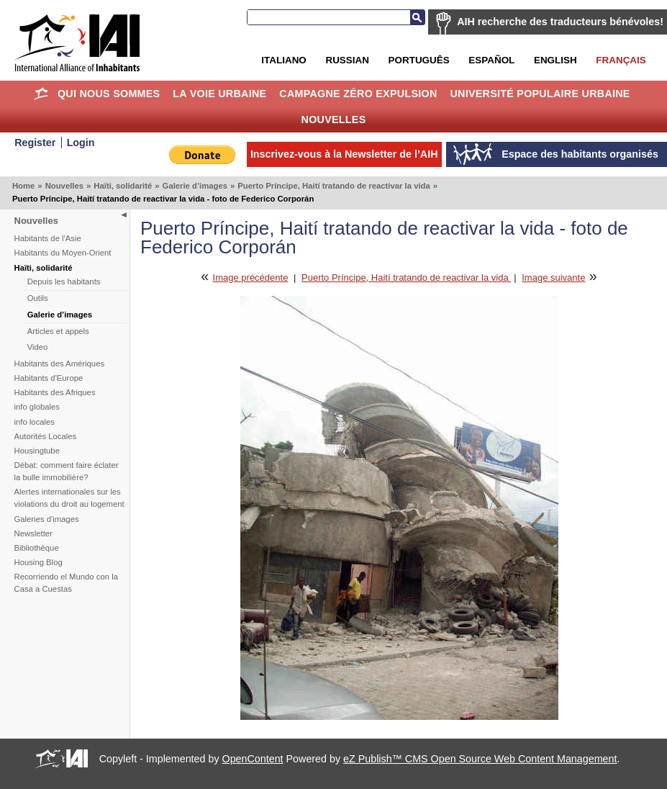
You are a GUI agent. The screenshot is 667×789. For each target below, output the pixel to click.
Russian (346, 60)
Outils (37, 298)
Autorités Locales (45, 436)
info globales (37, 406)
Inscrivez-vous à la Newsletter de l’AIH (344, 154)
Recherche (417, 17)
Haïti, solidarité (123, 185)
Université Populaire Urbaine (540, 93)
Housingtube (37, 450)
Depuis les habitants (64, 281)
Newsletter (33, 533)
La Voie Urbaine (219, 93)
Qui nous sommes (109, 93)
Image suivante (553, 277)
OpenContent (252, 759)
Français (620, 60)
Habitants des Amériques (59, 363)
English (555, 60)
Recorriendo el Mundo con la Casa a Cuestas (66, 582)
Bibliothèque (36, 548)
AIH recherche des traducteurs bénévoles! (560, 21)
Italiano (283, 60)
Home (41, 94)
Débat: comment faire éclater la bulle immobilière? (66, 471)
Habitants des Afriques (55, 392)
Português (419, 60)
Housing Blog (38, 562)
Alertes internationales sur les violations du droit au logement (69, 497)
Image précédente (251, 277)
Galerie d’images (195, 185)
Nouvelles (333, 119)
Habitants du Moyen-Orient (63, 252)
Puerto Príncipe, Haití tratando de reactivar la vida (333, 185)
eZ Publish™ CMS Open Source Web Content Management (480, 759)
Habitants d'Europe (48, 378)
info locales (34, 422)
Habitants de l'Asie (47, 238)
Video (37, 347)
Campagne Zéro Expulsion (358, 93)
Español (491, 60)
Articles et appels (58, 331)
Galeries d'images (46, 519)
